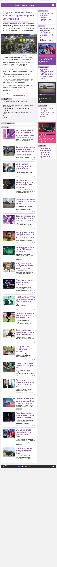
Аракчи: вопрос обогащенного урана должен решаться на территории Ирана (25, 455)
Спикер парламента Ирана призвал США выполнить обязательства (25, 278)
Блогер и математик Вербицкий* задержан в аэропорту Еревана (24, 165)
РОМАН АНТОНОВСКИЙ (43, 40)
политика (43, 146)
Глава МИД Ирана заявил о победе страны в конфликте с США (25, 423)
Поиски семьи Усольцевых (48, 2)
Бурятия (13, 22)
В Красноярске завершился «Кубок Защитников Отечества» (25, 325)
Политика (41, 56)
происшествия (44, 67)
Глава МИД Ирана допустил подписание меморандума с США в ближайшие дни (25, 342)
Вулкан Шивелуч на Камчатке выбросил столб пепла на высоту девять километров (25, 198)
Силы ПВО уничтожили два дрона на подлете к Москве (25, 472)
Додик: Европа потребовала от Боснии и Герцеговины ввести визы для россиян (25, 232)
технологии (43, 106)
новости (6, 127)
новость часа (44, 11)
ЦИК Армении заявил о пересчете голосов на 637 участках (24, 406)
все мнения (51, 40)
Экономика (42, 94)
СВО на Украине (34, 2)
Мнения (36, 5)
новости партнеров (9, 123)
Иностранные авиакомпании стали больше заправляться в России (25, 215)
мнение (42, 26)
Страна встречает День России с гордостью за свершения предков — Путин (23, 520)
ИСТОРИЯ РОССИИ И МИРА (46, 119)
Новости (22, 5)
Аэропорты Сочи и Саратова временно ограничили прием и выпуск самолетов (25, 149)
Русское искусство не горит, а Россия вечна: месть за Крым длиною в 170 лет (47, 32)
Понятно (50, 553)
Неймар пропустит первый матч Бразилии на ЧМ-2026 (25, 262)
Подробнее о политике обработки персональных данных (30, 554)
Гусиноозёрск (7, 22)
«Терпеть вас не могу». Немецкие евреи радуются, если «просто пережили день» (45, 152)
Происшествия (42, 134)
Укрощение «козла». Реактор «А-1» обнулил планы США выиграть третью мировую (47, 112)
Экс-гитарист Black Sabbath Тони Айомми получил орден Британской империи (25, 132)
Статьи (29, 5)
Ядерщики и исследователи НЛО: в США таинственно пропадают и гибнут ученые (47, 74)
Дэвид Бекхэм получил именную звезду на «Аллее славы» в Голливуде (25, 294)
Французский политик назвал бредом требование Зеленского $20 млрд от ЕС (25, 390)
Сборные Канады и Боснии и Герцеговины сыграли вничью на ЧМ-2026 (25, 359)
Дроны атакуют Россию (21, 2)
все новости (42, 22)
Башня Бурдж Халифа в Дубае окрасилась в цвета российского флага (25, 488)
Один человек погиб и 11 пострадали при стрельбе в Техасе (25, 537)
